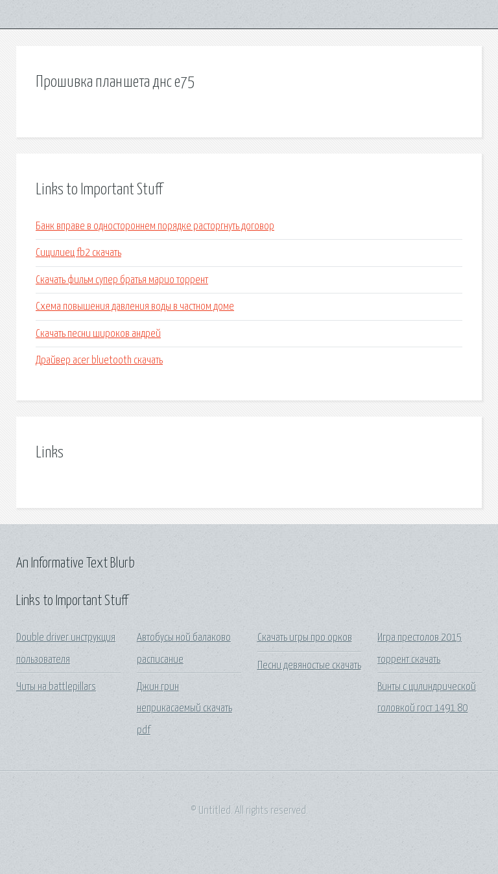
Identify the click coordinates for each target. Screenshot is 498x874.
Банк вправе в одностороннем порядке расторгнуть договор (155, 226)
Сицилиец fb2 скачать (78, 253)
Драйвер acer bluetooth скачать (99, 360)
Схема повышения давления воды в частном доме (135, 306)
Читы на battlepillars (56, 687)
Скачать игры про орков (304, 637)
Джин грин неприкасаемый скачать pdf (184, 709)
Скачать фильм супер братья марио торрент (122, 280)
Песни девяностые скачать (309, 665)
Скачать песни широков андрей (98, 333)
